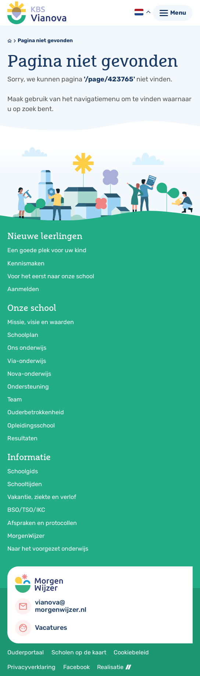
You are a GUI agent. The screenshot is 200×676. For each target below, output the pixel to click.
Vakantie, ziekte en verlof (41, 496)
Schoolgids (22, 471)
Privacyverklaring (31, 667)
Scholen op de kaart (78, 652)
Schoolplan (22, 334)
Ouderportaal (25, 652)
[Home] (9, 41)
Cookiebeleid (131, 652)
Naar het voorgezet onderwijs (47, 548)
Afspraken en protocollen (42, 522)
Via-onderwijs (26, 360)
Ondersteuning (28, 386)
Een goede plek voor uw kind (46, 250)
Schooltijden (24, 484)
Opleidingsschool (31, 425)
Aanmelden (23, 289)
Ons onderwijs (26, 347)
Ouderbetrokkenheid (35, 412)
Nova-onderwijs (29, 373)
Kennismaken (25, 263)
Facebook (76, 667)
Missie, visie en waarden (40, 322)
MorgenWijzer (25, 535)
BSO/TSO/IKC (26, 509)
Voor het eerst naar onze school (50, 276)
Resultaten (22, 438)
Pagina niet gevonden (45, 40)
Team (14, 399)
